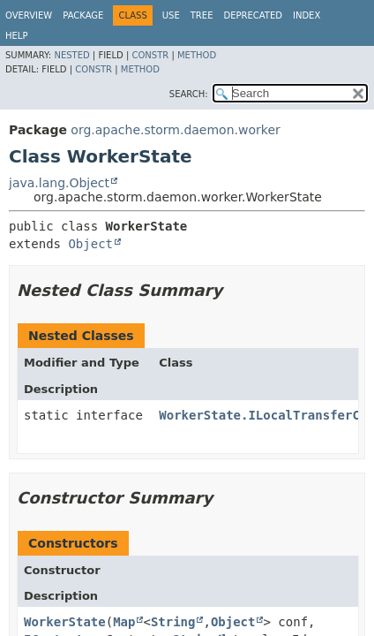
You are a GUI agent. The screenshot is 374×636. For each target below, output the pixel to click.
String (173, 622)
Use (171, 15)
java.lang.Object (59, 183)
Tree (202, 15)
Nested (71, 55)
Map (124, 622)
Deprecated (252, 15)
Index (306, 15)
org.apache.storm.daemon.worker (175, 130)
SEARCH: (188, 94)
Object (90, 244)
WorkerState (65, 622)
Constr (149, 55)
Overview (28, 15)
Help (16, 36)
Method (196, 55)
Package (83, 15)
